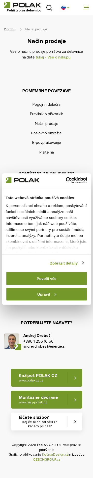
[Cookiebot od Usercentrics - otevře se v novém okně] (66, 180)
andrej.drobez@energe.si (44, 346)
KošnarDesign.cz (55, 454)
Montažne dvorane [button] (38, 399)
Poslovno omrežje (46, 133)
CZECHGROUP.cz (46, 459)
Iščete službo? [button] (40, 421)
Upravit (46, 294)
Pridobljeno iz (49, 7)
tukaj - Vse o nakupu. (53, 57)
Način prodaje (46, 123)
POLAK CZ (22, 5)
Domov (9, 29)
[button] (65, 7)
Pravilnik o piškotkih (46, 113)
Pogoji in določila (46, 104)
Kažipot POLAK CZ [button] (38, 377)
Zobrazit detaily (64, 263)
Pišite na (46, 152)
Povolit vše (46, 278)
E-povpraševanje (46, 142)
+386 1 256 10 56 (38, 341)
